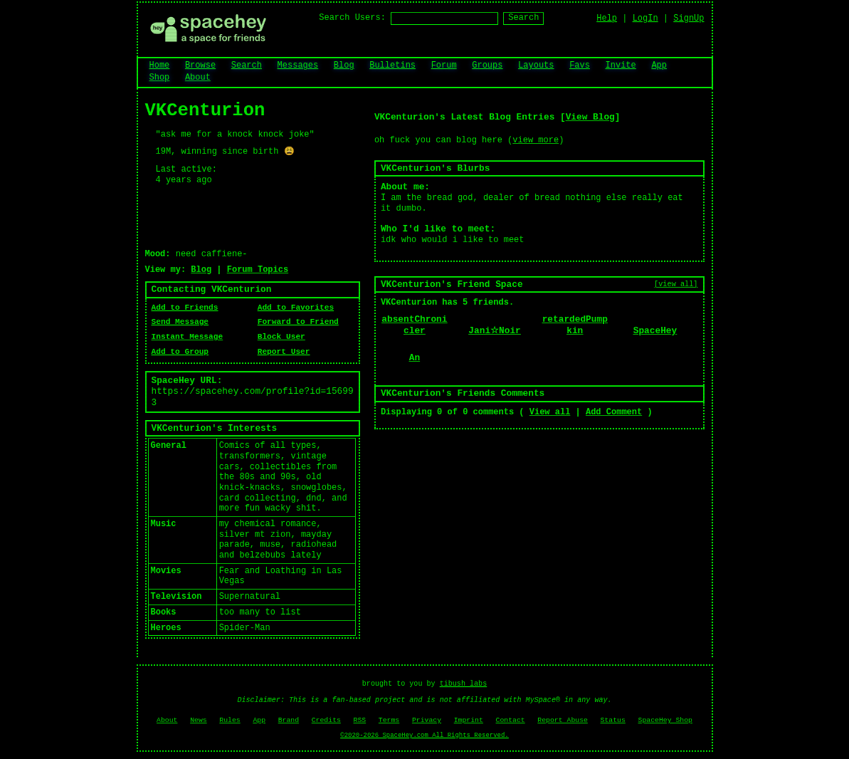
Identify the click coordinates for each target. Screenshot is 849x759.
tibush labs (463, 684)
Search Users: (352, 18)
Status (613, 720)
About (198, 78)
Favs (579, 65)
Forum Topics (257, 270)
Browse (200, 65)
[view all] (675, 284)
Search (523, 18)
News (198, 720)
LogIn (645, 18)
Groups (487, 65)
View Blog (590, 117)
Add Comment (614, 412)
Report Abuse (562, 720)
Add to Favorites (296, 307)
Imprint (468, 720)
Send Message (180, 322)
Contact (510, 720)
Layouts (536, 65)
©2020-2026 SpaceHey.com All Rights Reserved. (424, 735)
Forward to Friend (298, 322)
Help (606, 18)
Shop (159, 78)
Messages (298, 65)
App (659, 65)
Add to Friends (185, 307)
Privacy (426, 720)
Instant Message (187, 337)
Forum (444, 65)
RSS (360, 720)
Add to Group (180, 351)
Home (159, 65)
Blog (344, 65)
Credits (326, 720)
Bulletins (392, 65)
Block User (281, 337)
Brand (288, 720)
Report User (284, 351)
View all (550, 412)
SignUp (688, 18)
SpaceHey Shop (665, 720)
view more (535, 140)
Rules (229, 720)
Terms (389, 720)
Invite (621, 65)
